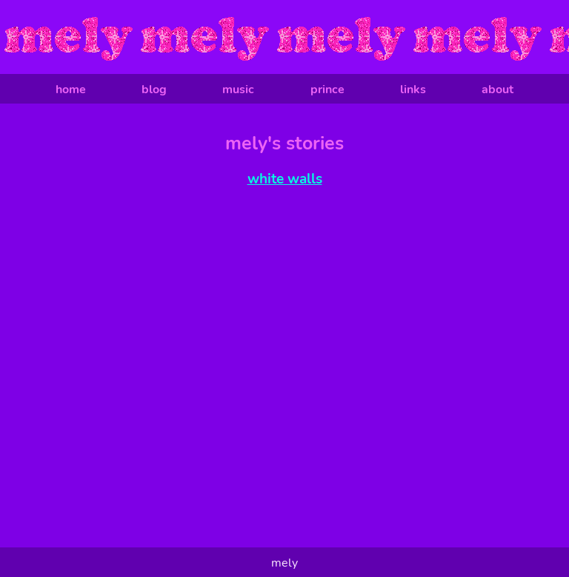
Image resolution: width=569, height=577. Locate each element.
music (238, 89)
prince (327, 89)
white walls (284, 179)
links (413, 89)
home (71, 89)
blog (154, 89)
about (497, 89)
